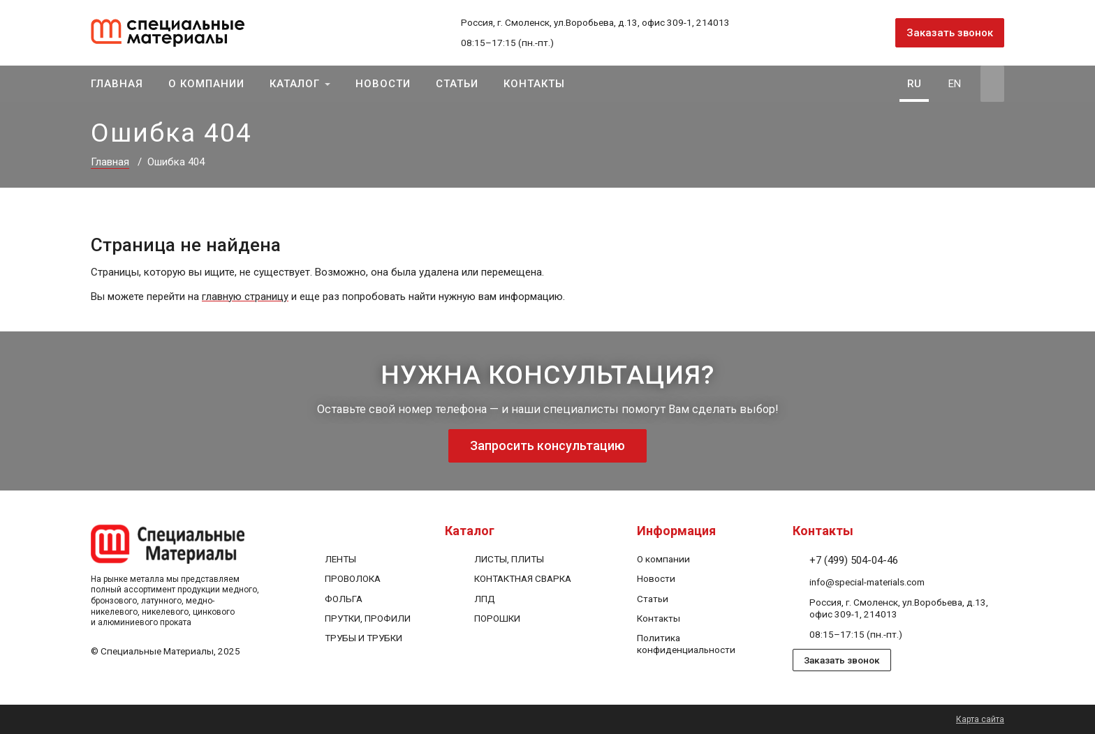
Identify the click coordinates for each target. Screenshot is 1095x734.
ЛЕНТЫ (340, 558)
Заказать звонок (949, 33)
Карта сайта (980, 719)
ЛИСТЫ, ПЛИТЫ (509, 558)
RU (914, 83)
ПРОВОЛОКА (353, 578)
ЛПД (484, 598)
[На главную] (185, 33)
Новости (383, 83)
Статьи (457, 83)
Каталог (295, 83)
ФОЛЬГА (343, 598)
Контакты (534, 83)
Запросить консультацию (547, 445)
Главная (117, 83)
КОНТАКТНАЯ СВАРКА (522, 578)
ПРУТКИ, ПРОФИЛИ (368, 618)
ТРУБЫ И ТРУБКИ (363, 637)
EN (954, 83)
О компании (206, 83)
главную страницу (245, 296)
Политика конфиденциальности (686, 643)
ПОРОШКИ (497, 618)
